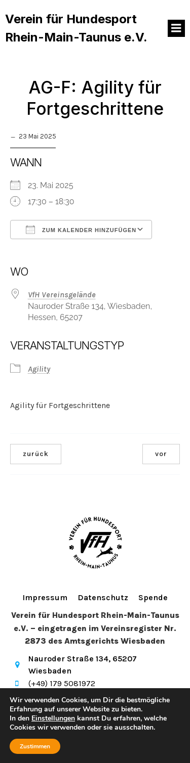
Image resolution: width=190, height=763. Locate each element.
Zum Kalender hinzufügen (81, 229)
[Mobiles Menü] (176, 28)
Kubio (164, 736)
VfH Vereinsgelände (62, 294)
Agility (39, 369)
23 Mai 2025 (37, 136)
